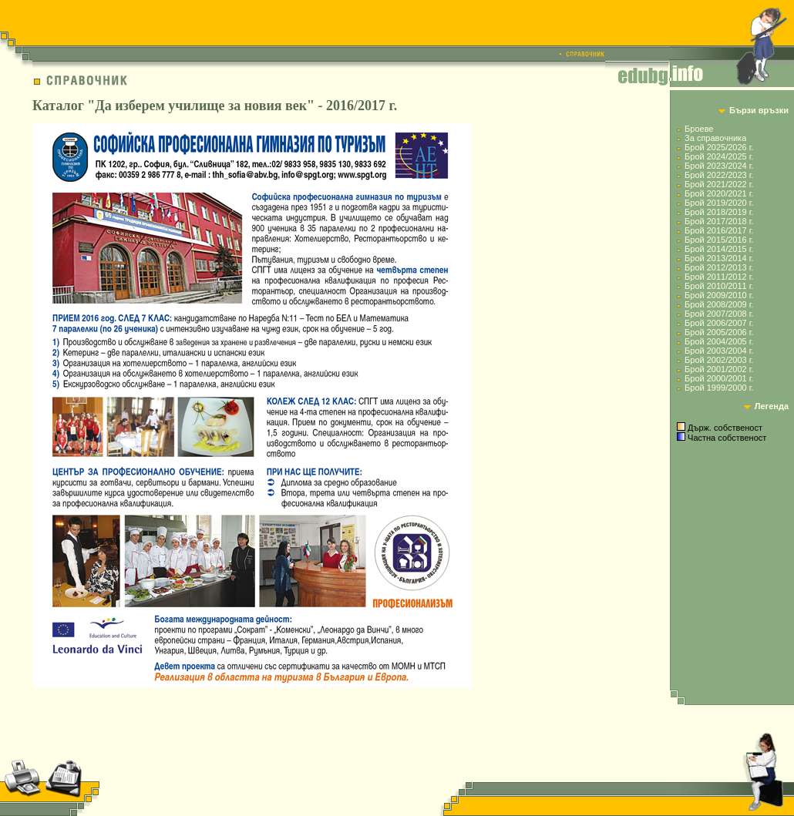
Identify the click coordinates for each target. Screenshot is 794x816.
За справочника (715, 138)
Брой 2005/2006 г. (719, 332)
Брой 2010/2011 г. (719, 285)
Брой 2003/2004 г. (719, 350)
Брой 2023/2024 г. (719, 165)
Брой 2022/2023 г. (719, 175)
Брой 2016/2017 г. (719, 230)
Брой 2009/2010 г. (719, 295)
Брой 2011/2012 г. (719, 276)
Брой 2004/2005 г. (719, 341)
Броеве (699, 128)
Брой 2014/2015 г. (719, 249)
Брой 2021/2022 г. (719, 184)
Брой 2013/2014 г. (719, 258)
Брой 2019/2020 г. (719, 202)
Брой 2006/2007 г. (719, 322)
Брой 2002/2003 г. (719, 359)
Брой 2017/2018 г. (719, 221)
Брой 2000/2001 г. (719, 378)
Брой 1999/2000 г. (719, 387)
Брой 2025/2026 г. (719, 147)
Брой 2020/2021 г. (719, 193)
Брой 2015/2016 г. (719, 239)
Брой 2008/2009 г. (719, 304)
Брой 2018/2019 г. (719, 212)
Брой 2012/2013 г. (719, 267)
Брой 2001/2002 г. (719, 369)
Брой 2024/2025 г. (719, 156)
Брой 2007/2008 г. (719, 313)
